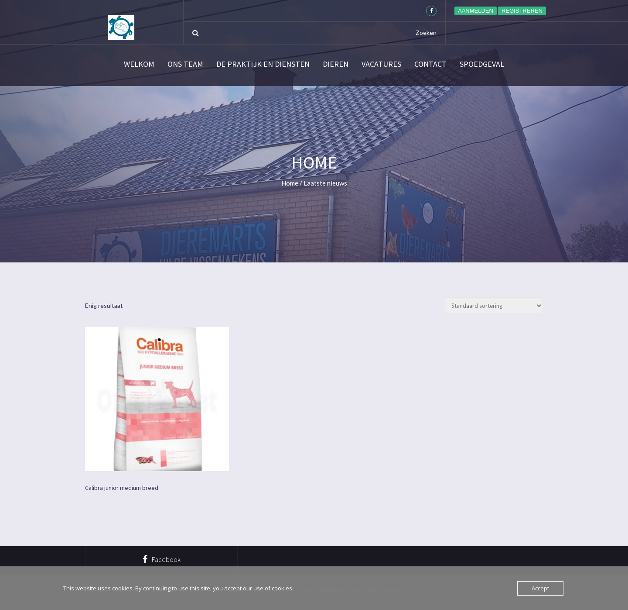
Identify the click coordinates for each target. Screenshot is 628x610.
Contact (430, 64)
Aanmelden (475, 10)
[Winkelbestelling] (494, 305)
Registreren (522, 10)
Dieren (335, 64)
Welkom (139, 64)
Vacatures (381, 64)
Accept (540, 588)
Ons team (185, 64)
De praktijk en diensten (263, 64)
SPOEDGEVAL (482, 64)
